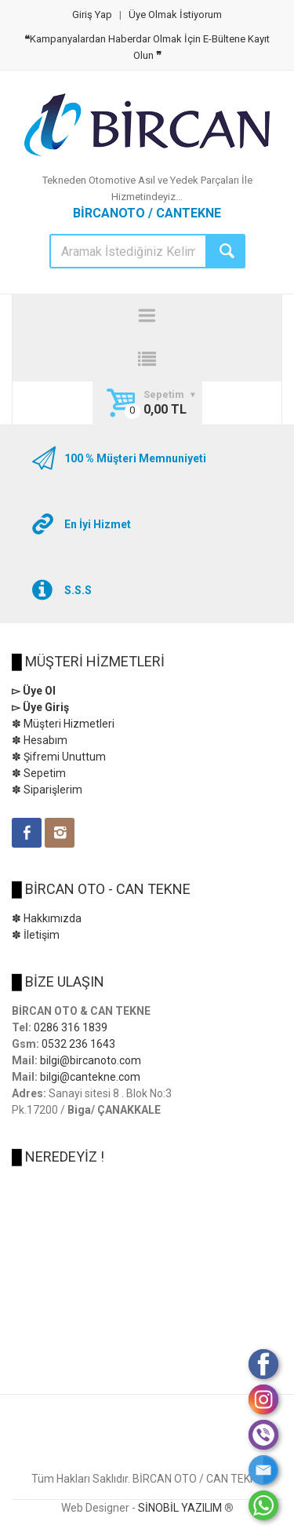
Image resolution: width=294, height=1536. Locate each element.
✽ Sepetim (39, 773)
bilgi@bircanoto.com (90, 1060)
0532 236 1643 (78, 1044)
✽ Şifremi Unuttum (59, 756)
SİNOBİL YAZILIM (180, 1507)
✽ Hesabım (39, 740)
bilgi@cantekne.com (90, 1077)
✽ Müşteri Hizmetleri (63, 723)
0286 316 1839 (70, 1027)
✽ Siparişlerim (47, 789)
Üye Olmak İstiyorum (175, 14)
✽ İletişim (36, 935)
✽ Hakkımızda (47, 918)
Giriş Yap (92, 14)
